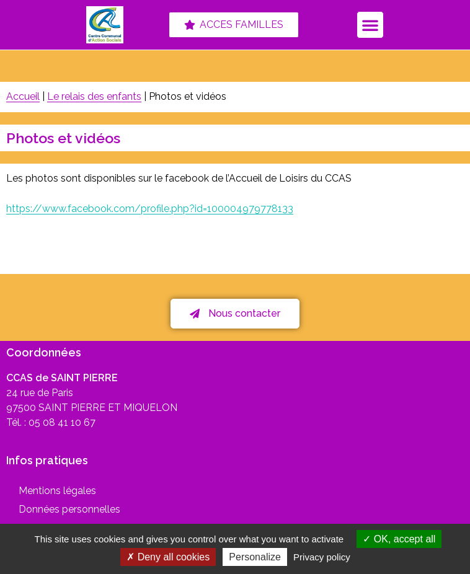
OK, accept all (399, 539)
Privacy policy (321, 557)
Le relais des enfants (94, 96)
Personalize (255, 557)
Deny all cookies (168, 557)
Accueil (23, 96)
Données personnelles (69, 509)
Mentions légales (57, 491)
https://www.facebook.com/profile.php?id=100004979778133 (149, 208)
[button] (370, 24)
